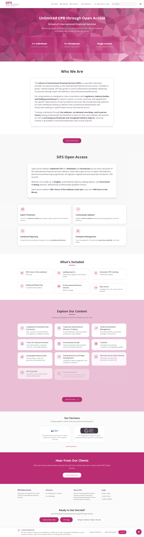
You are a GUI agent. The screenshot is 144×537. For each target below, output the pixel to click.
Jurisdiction (86, 4)
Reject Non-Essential (110, 532)
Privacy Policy (106, 493)
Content (74, 4)
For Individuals (50, 496)
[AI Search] (139, 532)
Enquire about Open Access (89, 520)
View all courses (72, 399)
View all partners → (72, 446)
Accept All (122, 532)
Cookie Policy (106, 496)
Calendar (64, 4)
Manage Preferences (96, 532)
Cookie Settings (107, 499)
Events (55, 4)
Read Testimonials (72, 141)
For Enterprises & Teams (54, 493)
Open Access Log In (102, 4)
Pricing (66, 520)
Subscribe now (49, 520)
